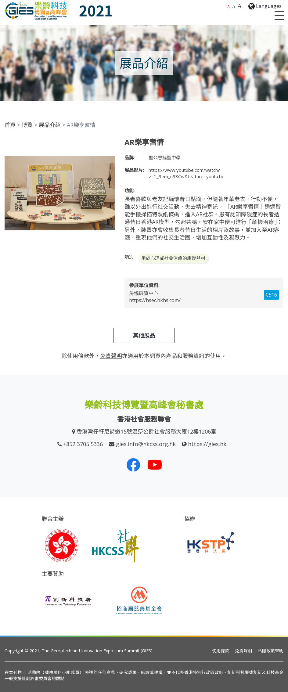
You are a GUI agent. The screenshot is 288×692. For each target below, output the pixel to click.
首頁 (10, 124)
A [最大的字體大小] (239, 6)
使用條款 (220, 651)
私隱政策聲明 (270, 651)
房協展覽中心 (143, 293)
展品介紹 (50, 124)
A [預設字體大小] (228, 7)
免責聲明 (243, 651)
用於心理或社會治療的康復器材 (173, 258)
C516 (271, 294)
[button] (110, 143)
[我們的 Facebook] (133, 464)
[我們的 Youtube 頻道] (154, 464)
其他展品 (144, 335)
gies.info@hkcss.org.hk (146, 444)
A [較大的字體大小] (234, 6)
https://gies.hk (207, 444)
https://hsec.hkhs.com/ (155, 300)
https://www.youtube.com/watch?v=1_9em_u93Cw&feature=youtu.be (187, 173)
